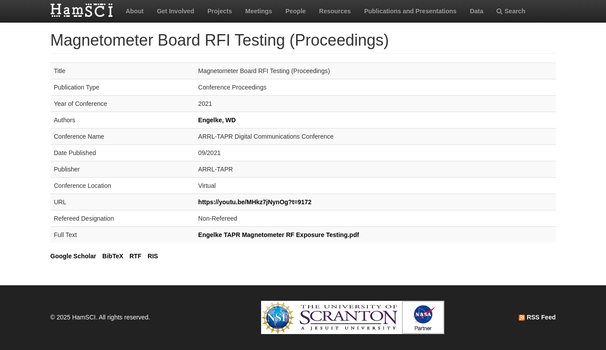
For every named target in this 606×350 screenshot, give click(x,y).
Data (476, 11)
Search (511, 11)
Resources (335, 11)
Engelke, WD (217, 120)
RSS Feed (537, 317)
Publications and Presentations (410, 11)
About (135, 11)
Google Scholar (73, 256)
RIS (153, 256)
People (295, 11)
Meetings (258, 11)
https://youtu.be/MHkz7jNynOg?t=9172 (255, 202)
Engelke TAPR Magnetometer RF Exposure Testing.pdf (278, 234)
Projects (219, 11)
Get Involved (175, 11)
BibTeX (112, 256)
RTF (135, 256)
